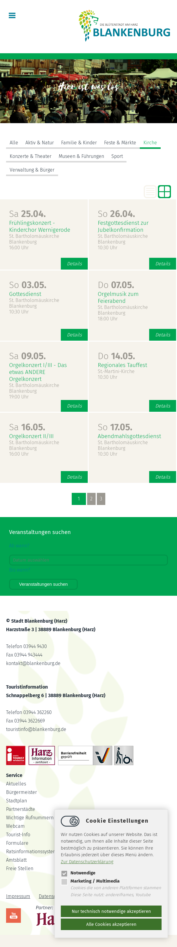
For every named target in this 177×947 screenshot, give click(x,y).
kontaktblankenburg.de (33, 663)
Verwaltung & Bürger (32, 170)
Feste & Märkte (120, 143)
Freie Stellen (19, 868)
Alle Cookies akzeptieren (111, 924)
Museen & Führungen (81, 156)
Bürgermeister (21, 792)
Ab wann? (19, 546)
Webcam (15, 826)
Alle (14, 143)
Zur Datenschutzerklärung (87, 861)
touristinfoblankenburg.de (36, 729)
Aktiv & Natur (39, 143)
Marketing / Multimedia (90, 881)
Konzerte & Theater (30, 156)
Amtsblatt (16, 860)
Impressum (18, 896)
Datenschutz (52, 896)
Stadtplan (16, 801)
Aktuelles (16, 784)
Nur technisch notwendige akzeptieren (111, 911)
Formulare (17, 843)
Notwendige (78, 873)
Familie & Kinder (79, 143)
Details (74, 264)
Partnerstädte (20, 809)
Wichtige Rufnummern (30, 818)
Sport (117, 156)
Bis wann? (19, 570)
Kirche (150, 143)
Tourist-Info (18, 834)
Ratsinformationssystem (31, 851)
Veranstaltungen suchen (43, 584)
